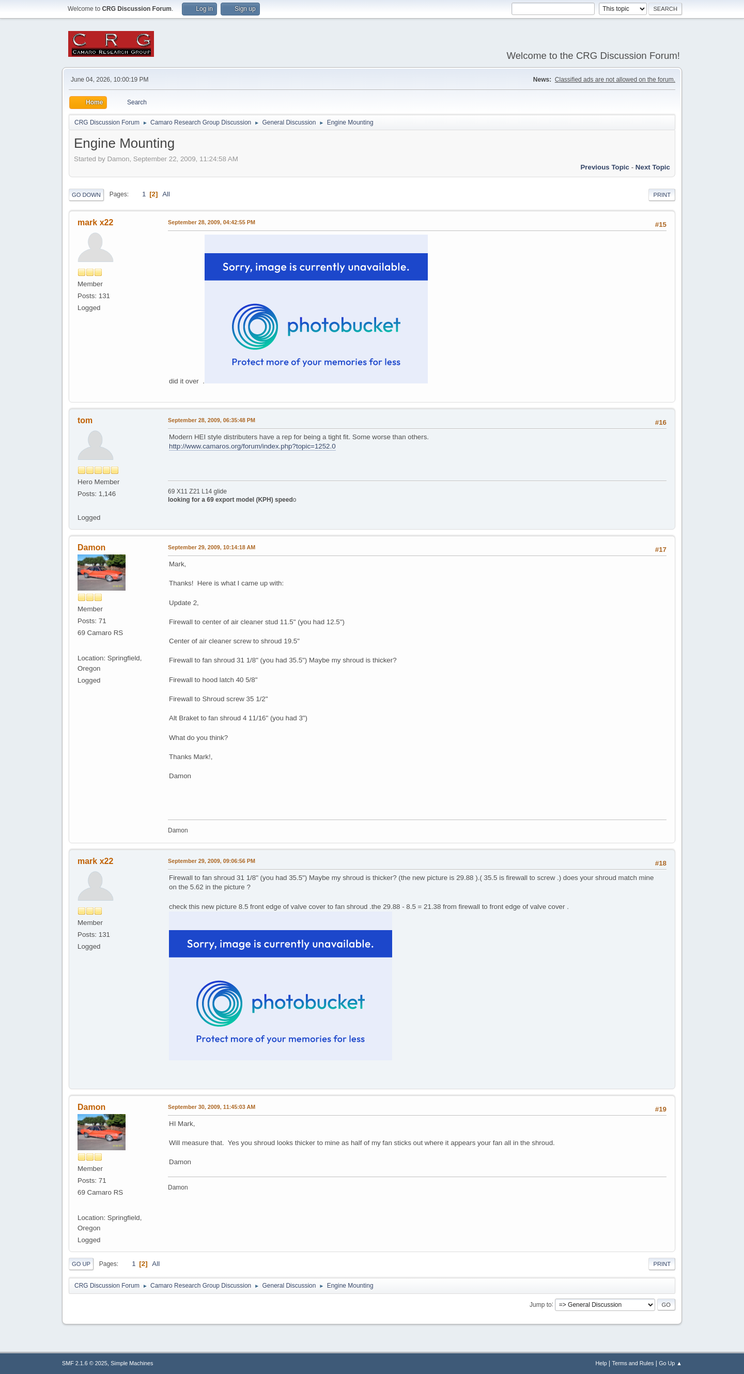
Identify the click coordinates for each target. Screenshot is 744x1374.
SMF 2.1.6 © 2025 (84, 1363)
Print (662, 195)
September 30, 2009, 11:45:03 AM (211, 1107)
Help (601, 1363)
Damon (91, 547)
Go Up (81, 1264)
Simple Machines (132, 1363)
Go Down (86, 195)
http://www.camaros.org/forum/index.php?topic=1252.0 (252, 446)
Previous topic (604, 167)
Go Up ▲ (670, 1363)
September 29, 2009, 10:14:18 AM (211, 547)
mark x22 (95, 222)
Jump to (541, 1304)
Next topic (653, 167)
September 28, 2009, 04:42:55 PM (211, 222)
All (166, 194)
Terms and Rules (633, 1363)
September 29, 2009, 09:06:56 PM (211, 861)
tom (85, 420)
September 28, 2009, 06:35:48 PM (211, 420)
